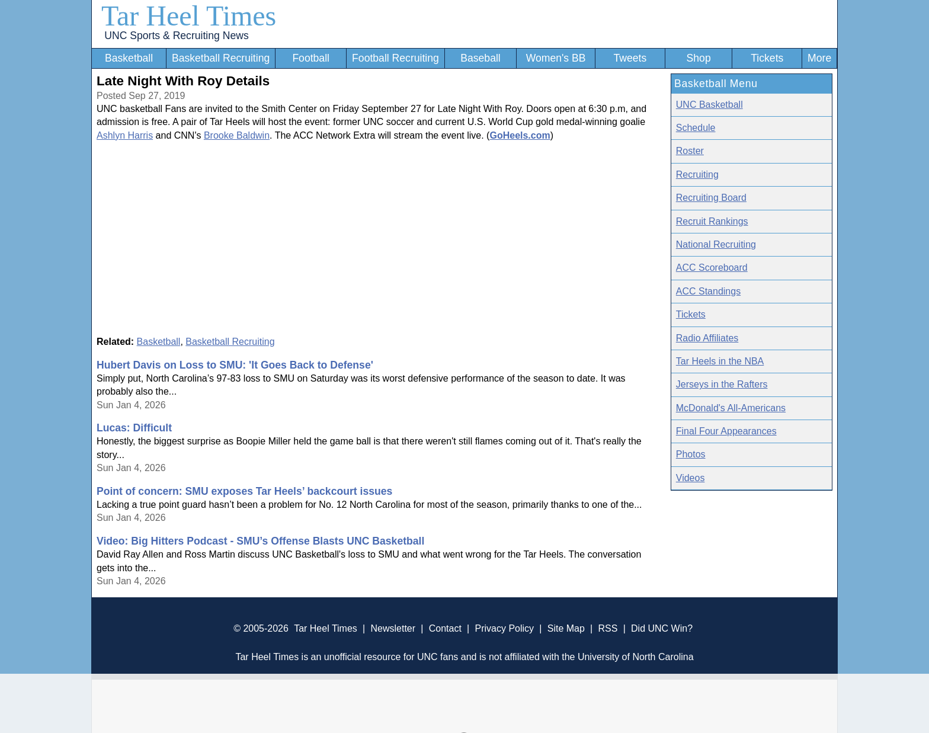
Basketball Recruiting (221, 58)
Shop (699, 58)
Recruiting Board (711, 198)
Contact (445, 628)
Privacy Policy (504, 628)
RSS (607, 628)
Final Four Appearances (726, 431)
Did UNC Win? (662, 628)
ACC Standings (708, 291)
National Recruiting (716, 244)
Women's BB (556, 58)
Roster (690, 151)
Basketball (129, 58)
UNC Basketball (709, 105)
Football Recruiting (395, 58)
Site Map (566, 628)
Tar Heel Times (188, 15)
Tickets (767, 58)
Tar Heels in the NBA (720, 361)
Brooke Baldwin (237, 135)
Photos (691, 454)
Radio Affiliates (707, 338)
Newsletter (392, 628)
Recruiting (697, 174)
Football (310, 58)
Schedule (696, 128)
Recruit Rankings (712, 221)
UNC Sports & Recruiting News (176, 35)
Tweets (629, 58)
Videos (690, 478)
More (819, 58)
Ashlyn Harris (125, 135)
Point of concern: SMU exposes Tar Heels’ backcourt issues (244, 491)
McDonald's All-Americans (731, 408)
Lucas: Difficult (134, 428)
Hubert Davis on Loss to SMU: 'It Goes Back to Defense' (235, 365)
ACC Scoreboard (712, 268)
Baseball (480, 58)
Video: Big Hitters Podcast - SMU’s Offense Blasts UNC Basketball (260, 541)
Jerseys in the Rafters (722, 384)
